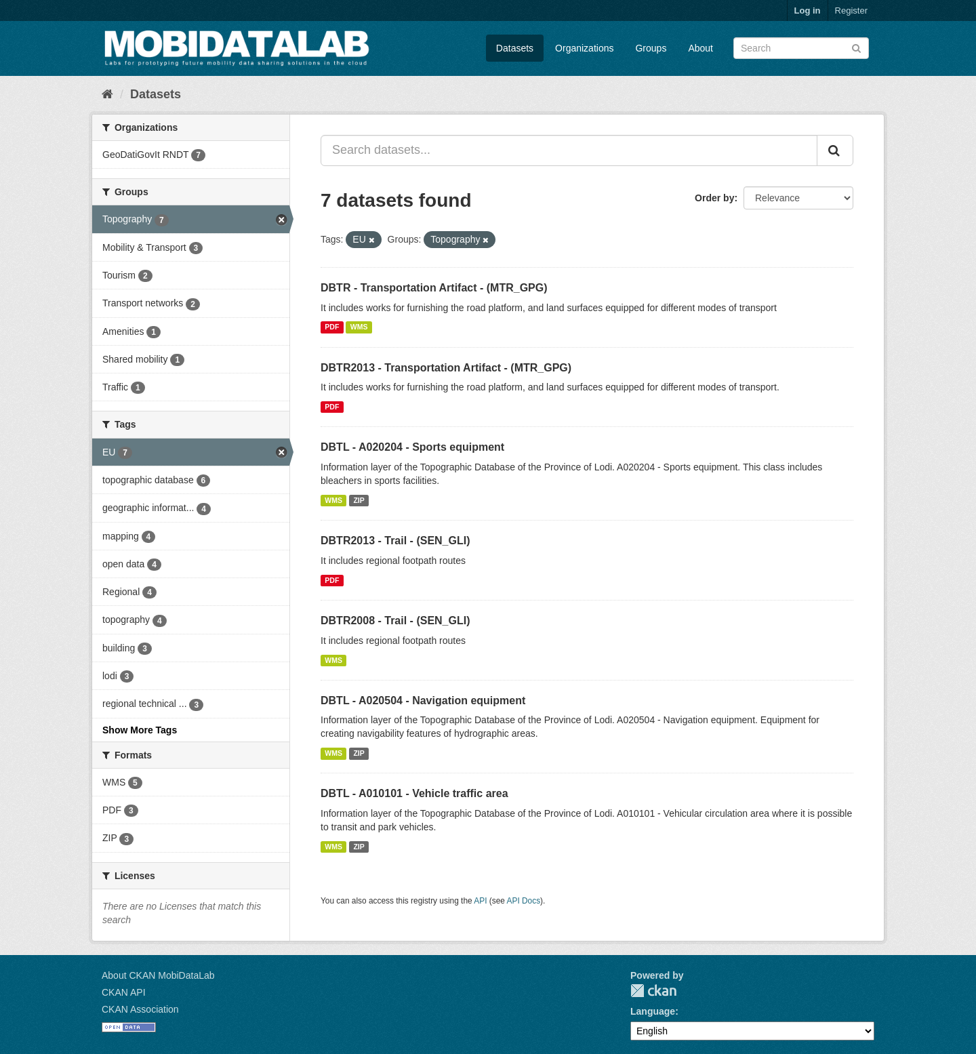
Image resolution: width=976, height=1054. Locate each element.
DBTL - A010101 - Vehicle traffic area (414, 793)
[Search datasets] (801, 48)
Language (652, 1011)
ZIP (358, 500)
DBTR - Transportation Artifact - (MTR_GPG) (434, 287)
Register (851, 10)
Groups (650, 48)
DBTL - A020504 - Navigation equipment (423, 700)
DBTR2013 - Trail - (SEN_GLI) (395, 540)
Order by (714, 197)
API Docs (524, 901)
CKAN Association (140, 1009)
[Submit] (856, 47)
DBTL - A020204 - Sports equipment (412, 447)
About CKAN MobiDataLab (158, 975)
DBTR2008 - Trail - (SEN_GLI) (395, 620)
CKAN (653, 991)
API (480, 901)
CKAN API (124, 992)
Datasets (514, 48)
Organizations (584, 48)
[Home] (107, 94)
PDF (332, 327)
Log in (807, 10)
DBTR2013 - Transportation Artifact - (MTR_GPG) (446, 367)
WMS (359, 327)
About (700, 48)
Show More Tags (139, 730)
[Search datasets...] (569, 150)
